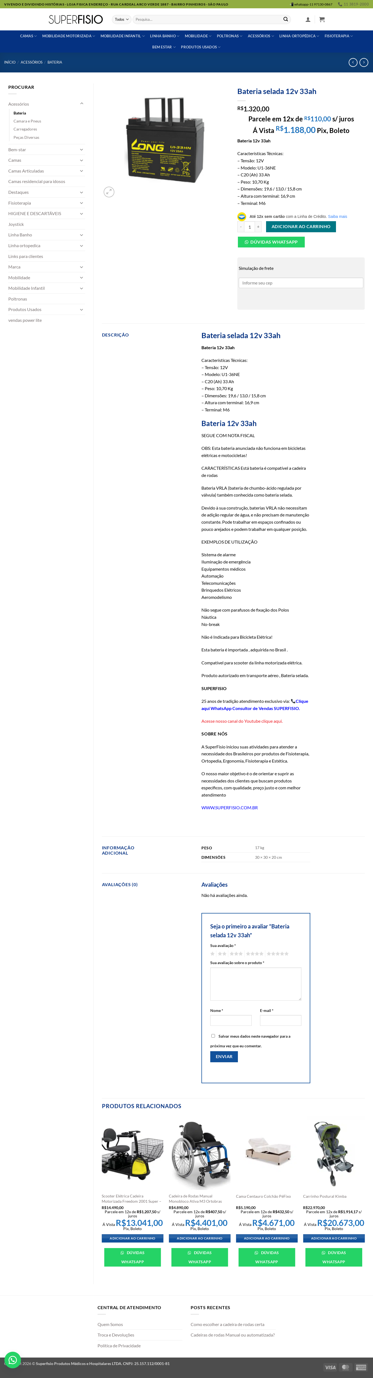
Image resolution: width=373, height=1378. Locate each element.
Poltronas (230, 36)
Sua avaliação (223, 945)
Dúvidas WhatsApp (133, 1257)
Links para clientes (25, 256)
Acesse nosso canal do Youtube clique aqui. (242, 721)
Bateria (55, 62)
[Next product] (353, 62)
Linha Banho (20, 234)
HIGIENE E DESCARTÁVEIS (34, 213)
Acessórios (261, 36)
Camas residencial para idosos (36, 181)
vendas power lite (25, 320)
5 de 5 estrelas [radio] (277, 953)
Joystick (16, 224)
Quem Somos (110, 1324)
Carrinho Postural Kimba (324, 1196)
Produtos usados (200, 47)
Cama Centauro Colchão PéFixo (263, 1196)
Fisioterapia (339, 36)
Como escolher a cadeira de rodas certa (227, 1324)
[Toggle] (81, 103)
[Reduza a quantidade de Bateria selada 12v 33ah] (240, 226)
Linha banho (164, 36)
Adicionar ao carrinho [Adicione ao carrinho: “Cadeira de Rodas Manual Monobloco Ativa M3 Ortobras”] (199, 1238)
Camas (28, 36)
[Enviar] (285, 19)
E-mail (267, 1010)
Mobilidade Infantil (123, 36)
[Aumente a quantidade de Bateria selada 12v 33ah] (258, 226)
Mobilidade (198, 36)
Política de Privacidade (119, 1345)
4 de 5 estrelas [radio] (254, 953)
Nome (216, 1010)
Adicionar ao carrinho (301, 226)
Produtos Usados (24, 309)
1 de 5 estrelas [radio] (212, 953)
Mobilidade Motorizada (68, 36)
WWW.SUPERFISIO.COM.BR (229, 807)
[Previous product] (363, 62)
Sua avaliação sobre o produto (237, 962)
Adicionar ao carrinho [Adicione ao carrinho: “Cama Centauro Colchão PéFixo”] (267, 1238)
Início (9, 62)
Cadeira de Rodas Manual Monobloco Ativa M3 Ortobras (195, 1199)
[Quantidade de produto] (249, 226)
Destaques (18, 192)
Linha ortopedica (24, 245)
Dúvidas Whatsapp (274, 241)
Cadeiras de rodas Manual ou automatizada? (233, 1334)
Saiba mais (337, 216)
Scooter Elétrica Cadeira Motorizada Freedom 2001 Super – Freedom (131, 1201)
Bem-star (17, 149)
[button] (308, 19)
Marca (14, 266)
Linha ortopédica (299, 36)
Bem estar (164, 47)
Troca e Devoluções (116, 1334)
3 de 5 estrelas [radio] (235, 953)
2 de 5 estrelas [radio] (221, 953)
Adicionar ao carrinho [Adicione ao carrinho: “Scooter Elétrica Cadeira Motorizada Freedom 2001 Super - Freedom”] (132, 1238)
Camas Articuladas (26, 170)
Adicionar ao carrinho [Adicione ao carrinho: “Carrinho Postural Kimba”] (334, 1238)
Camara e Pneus (27, 121)
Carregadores (25, 129)
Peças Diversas (26, 137)
